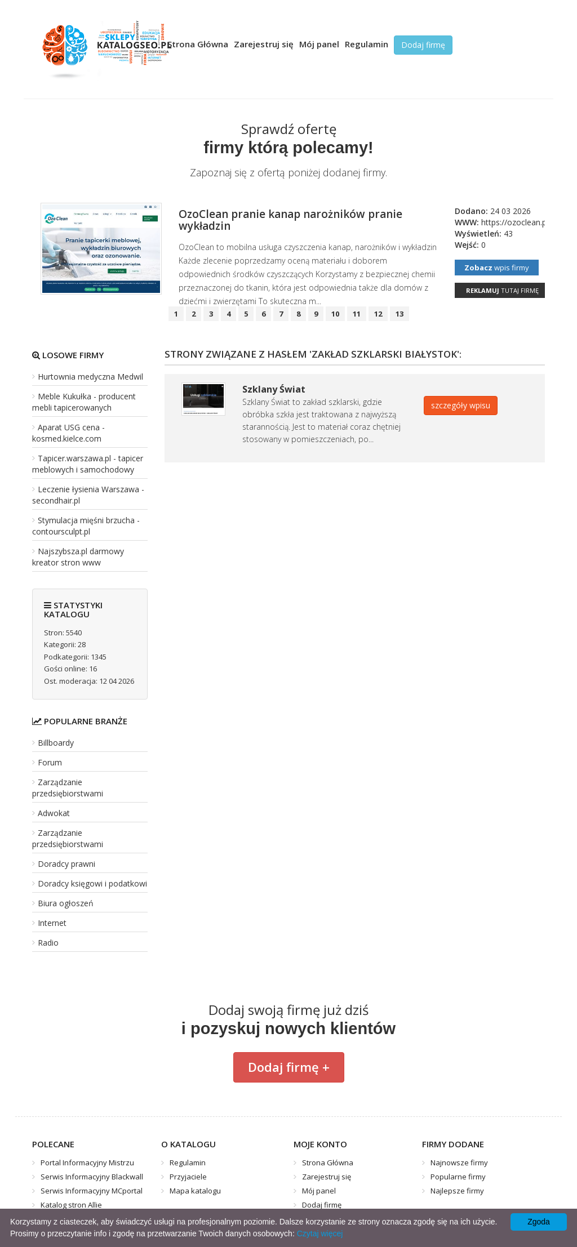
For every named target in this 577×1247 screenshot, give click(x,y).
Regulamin (366, 44)
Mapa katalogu (195, 1191)
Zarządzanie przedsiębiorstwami (67, 788)
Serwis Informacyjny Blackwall (92, 1177)
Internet (52, 923)
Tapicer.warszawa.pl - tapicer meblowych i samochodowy (87, 464)
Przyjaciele (188, 1177)
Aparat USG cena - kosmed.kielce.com (68, 433)
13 (399, 314)
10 (335, 314)
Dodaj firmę (423, 44)
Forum (50, 762)
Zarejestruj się (264, 44)
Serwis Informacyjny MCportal (92, 1191)
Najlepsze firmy (457, 1191)
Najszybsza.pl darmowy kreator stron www (78, 557)
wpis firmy (496, 267)
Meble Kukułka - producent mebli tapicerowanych (84, 402)
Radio (48, 942)
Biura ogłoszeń (66, 903)
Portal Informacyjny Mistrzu (87, 1162)
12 (378, 314)
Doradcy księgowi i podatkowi (92, 883)
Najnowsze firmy (459, 1162)
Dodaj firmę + (289, 1066)
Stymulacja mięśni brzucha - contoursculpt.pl (86, 526)
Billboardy (56, 742)
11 (357, 314)
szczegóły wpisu (460, 405)
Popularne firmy (458, 1177)
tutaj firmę (502, 290)
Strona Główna (197, 44)
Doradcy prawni (66, 863)
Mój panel (319, 44)
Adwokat (54, 813)
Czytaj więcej (320, 1233)
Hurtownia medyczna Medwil (90, 376)
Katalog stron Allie (71, 1205)
